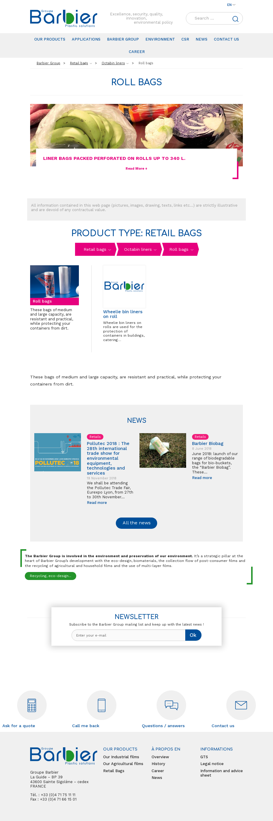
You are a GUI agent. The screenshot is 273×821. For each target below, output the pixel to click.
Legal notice (212, 763)
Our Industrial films (121, 757)
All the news (137, 523)
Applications (86, 39)
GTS (204, 757)
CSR (185, 39)
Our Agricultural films (123, 763)
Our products (49, 39)
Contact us (226, 39)
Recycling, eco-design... (50, 576)
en (229, 5)
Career (137, 51)
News (201, 39)
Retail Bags (113, 771)
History (158, 763)
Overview (160, 757)
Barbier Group (123, 39)
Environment (160, 39)
